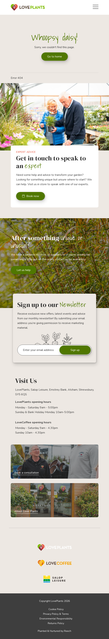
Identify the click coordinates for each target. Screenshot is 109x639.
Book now (30, 196)
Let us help (24, 270)
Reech (67, 631)
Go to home (54, 57)
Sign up (75, 350)
